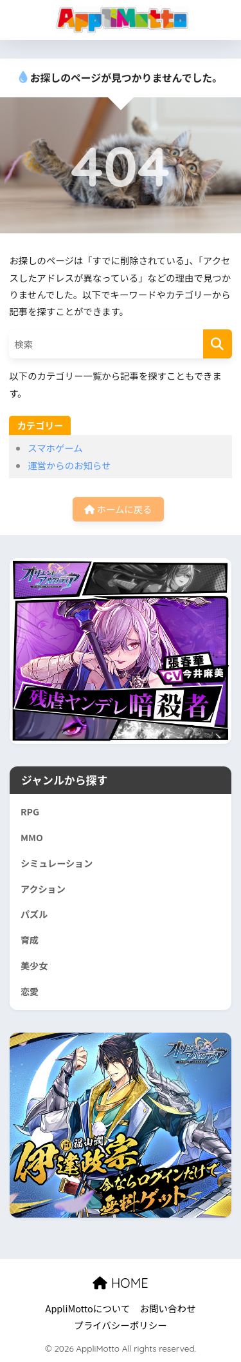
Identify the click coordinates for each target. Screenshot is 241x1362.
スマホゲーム (55, 447)
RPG (30, 811)
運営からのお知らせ (69, 465)
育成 (30, 939)
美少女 (34, 965)
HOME (120, 1283)
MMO (32, 837)
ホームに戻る (118, 509)
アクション (43, 888)
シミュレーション (57, 863)
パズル (34, 914)
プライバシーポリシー (120, 1325)
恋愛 (30, 991)
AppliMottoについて (88, 1308)
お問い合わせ (167, 1308)
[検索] (217, 343)
